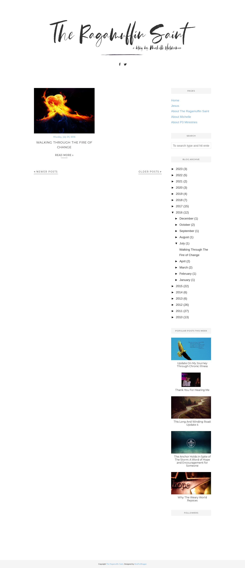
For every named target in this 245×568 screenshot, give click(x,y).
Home (175, 100)
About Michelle (181, 116)
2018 (179, 200)
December (186, 218)
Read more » (64, 156)
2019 (179, 193)
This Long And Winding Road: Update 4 (192, 423)
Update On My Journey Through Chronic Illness (192, 365)
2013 (179, 298)
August (184, 237)
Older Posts (149, 171)
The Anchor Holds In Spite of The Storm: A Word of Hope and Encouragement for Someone (192, 461)
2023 (179, 169)
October (184, 224)
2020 (179, 187)
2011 (179, 311)
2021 (179, 181)
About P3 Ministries (184, 122)
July (182, 243)
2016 (179, 212)
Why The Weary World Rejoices (192, 499)
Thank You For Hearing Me (192, 390)
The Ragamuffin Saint (114, 564)
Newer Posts (47, 171)
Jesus (175, 105)
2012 (179, 304)
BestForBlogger (140, 564)
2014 (179, 292)
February (185, 273)
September (186, 231)
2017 (179, 206)
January (184, 280)
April (182, 261)
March (183, 267)
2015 (179, 286)
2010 (179, 317)
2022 (179, 175)
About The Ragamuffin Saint (190, 111)
